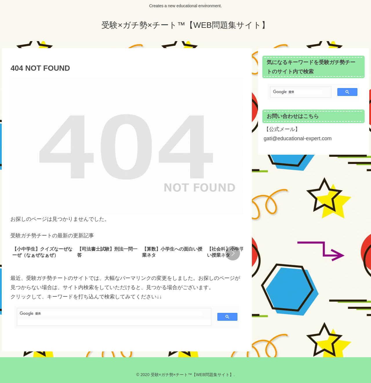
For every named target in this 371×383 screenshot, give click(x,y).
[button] (232, 253)
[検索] (111, 313)
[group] (42, 254)
